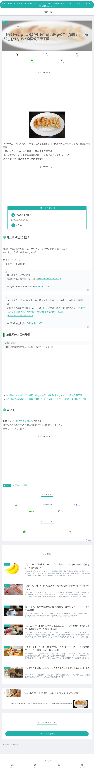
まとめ (19, 226)
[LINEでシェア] (32, 61)
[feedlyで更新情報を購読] (24, 532)
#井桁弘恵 (58, 312)
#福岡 (50, 312)
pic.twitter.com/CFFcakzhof (20, 316)
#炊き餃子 (42, 312)
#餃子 (23, 312)
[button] (62, 61)
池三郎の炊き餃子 (24, 215)
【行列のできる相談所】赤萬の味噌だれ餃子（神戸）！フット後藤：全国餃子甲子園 (46, 400)
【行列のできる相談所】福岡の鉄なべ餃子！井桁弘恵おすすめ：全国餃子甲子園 (43, 396)
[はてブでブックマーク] (77, 54)
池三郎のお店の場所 (21, 220)
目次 (46, 208)
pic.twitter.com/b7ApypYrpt (48, 279)
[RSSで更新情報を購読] (69, 532)
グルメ (7, 486)
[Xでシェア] (17, 54)
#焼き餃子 (31, 312)
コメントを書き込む (47, 735)
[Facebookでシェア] (47, 54)
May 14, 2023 (35, 324)
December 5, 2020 (43, 287)
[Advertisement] (47, 91)
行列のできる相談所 (23, 422)
